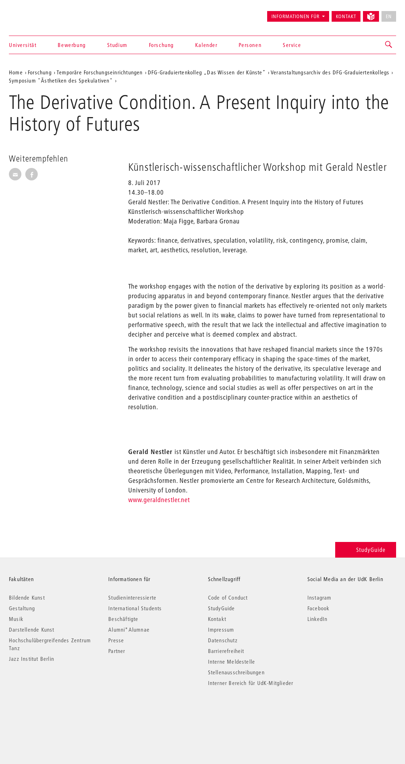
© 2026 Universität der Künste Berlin (46, 713)
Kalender (206, 44)
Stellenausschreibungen (236, 672)
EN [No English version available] (389, 16)
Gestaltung (22, 608)
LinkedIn (317, 618)
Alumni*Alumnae (129, 629)
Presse (116, 640)
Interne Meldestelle (231, 661)
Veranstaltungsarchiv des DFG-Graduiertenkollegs (330, 72)
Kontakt (346, 16)
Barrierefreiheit (226, 650)
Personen (250, 44)
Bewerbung (71, 44)
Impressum (221, 629)
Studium (117, 44)
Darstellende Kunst (31, 629)
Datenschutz (223, 640)
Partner (116, 650)
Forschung (161, 44)
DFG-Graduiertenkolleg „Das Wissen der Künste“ (207, 72)
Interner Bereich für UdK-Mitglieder (251, 682)
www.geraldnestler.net (159, 500)
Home (16, 72)
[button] (389, 45)
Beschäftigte (123, 618)
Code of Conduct (228, 597)
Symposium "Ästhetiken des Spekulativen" (61, 80)
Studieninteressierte (132, 597)
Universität (23, 44)
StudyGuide (365, 549)
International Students (135, 608)
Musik (16, 618)
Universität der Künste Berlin (37, 13)
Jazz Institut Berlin (31, 658)
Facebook (318, 608)
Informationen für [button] (295, 16)
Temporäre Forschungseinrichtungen (100, 72)
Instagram (319, 597)
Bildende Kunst (27, 597)
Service (292, 44)
